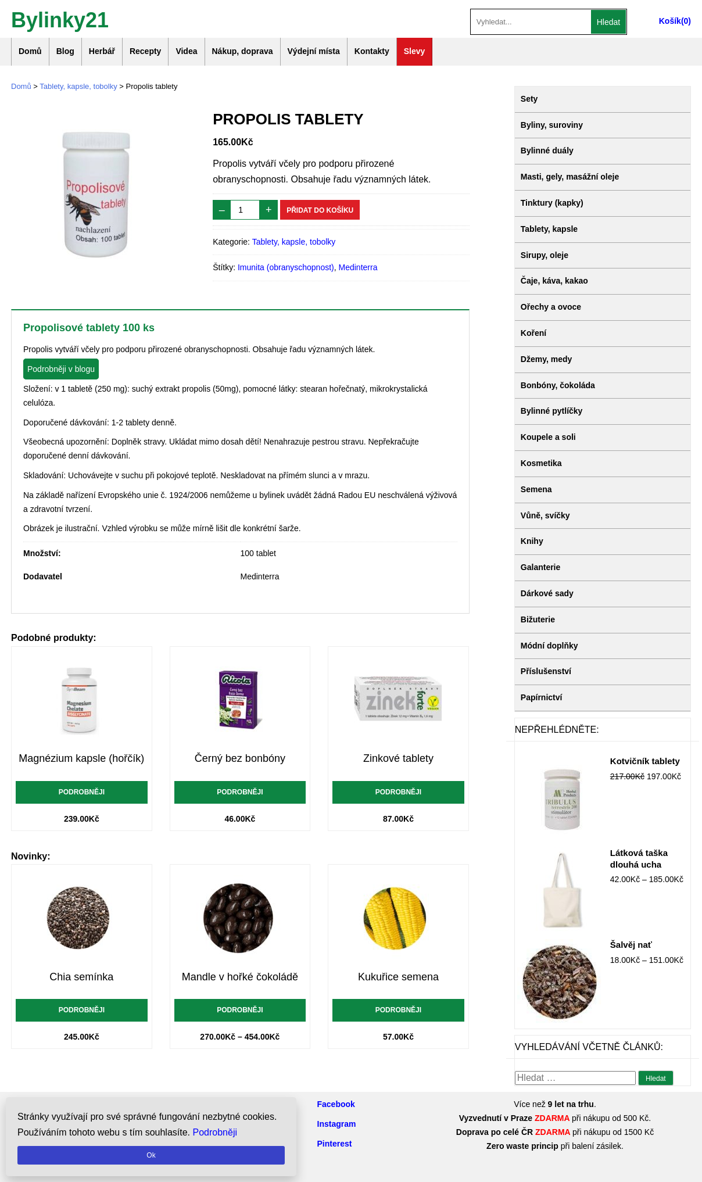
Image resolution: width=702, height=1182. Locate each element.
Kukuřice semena (398, 977)
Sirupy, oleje (544, 255)
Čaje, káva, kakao (554, 280)
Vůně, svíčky (545, 515)
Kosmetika (541, 463)
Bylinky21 (60, 19)
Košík (670, 21)
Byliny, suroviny (552, 125)
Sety (529, 98)
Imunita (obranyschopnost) (286, 267)
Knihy (532, 541)
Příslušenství (546, 671)
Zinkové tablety (398, 758)
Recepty (145, 51)
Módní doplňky (549, 645)
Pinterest (334, 1143)
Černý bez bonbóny (240, 758)
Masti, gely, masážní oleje (570, 176)
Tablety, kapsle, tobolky (78, 86)
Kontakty (371, 51)
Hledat (608, 22)
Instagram (336, 1124)
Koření (533, 333)
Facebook (336, 1104)
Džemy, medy (546, 359)
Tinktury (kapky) (552, 202)
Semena (536, 489)
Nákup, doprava (242, 51)
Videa (186, 51)
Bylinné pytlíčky (552, 411)
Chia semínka (81, 977)
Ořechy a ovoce (551, 306)
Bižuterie (538, 619)
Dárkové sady (547, 593)
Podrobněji (82, 792)
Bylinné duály (547, 150)
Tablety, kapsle (549, 229)
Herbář (102, 51)
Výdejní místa (314, 51)
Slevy (414, 51)
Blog (65, 51)
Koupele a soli (548, 437)
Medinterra (358, 267)
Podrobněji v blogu (61, 369)
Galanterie (540, 567)
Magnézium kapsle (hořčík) (81, 758)
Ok (150, 1155)
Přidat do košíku (319, 210)
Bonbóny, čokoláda (558, 385)
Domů (30, 51)
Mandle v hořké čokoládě (240, 977)
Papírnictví (542, 697)
